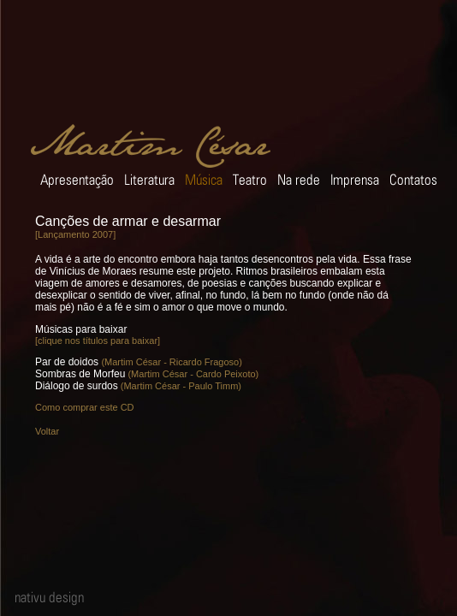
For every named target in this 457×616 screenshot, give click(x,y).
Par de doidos (66, 362)
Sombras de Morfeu (80, 374)
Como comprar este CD (84, 407)
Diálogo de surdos (76, 386)
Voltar (47, 431)
